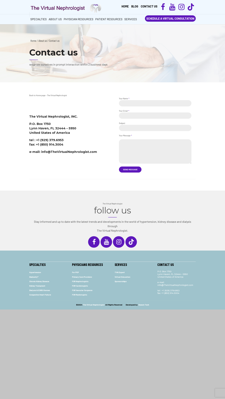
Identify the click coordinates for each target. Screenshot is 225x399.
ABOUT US (55, 19)
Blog (134, 6)
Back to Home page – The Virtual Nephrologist (48, 95)
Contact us (149, 6)
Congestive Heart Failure (40, 295)
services (130, 19)
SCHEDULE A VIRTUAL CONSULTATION (170, 18)
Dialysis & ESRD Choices (39, 290)
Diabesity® (33, 277)
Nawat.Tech (143, 305)
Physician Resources (78, 19)
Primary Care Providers (82, 277)
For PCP (75, 272)
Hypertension (35, 272)
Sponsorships (121, 281)
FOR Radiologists (79, 295)
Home (125, 6)
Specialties (38, 19)
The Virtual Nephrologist (112, 204)
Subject (155, 126)
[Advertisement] (112, 331)
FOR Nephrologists (80, 281)
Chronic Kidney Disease (39, 281)
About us (42, 40)
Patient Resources (108, 19)
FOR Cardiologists (80, 286)
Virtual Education (122, 277)
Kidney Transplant (37, 286)
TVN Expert (120, 272)
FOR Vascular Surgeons (82, 290)
